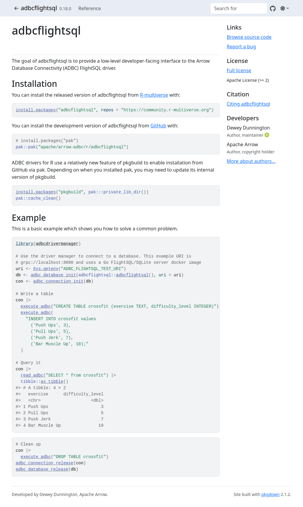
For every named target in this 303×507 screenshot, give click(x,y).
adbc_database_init (53, 275)
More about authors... (251, 161)
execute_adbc (36, 306)
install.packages (36, 110)
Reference (90, 8)
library (24, 243)
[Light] (284, 8)
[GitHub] (272, 8)
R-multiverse (154, 95)
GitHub (158, 125)
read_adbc (32, 375)
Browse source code (249, 37)
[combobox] (238, 8)
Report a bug (241, 46)
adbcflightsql (39, 8)
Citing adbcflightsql (248, 104)
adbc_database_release (42, 469)
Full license (239, 70)
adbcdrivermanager (57, 243)
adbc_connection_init (58, 281)
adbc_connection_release (44, 463)
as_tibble (52, 381)
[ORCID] (267, 135)
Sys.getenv (45, 268)
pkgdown (270, 494)
